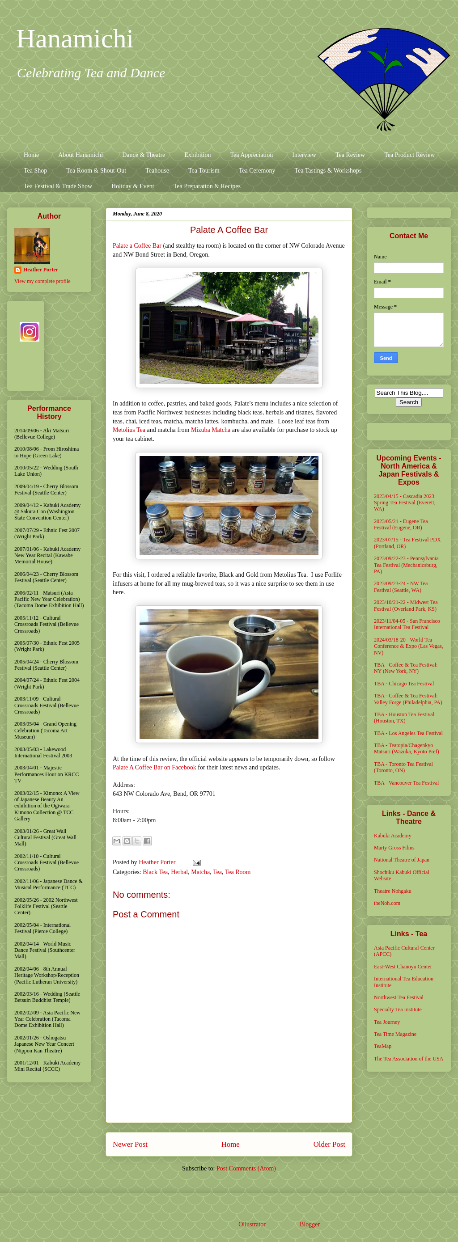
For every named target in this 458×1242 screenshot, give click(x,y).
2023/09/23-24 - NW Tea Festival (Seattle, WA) (401, 586)
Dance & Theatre (143, 155)
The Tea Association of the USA (408, 1059)
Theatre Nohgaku (392, 891)
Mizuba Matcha (210, 430)
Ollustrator (251, 1224)
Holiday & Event (132, 186)
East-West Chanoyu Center (403, 966)
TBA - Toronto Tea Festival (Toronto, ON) (403, 767)
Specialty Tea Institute (398, 1009)
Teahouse (157, 170)
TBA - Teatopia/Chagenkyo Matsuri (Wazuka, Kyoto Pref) (406, 748)
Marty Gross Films (394, 848)
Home (31, 155)
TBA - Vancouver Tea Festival (406, 783)
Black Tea (155, 872)
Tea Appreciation (251, 155)
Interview (304, 155)
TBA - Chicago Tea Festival (404, 683)
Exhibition (197, 155)
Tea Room (238, 872)
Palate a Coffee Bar (137, 245)
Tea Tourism (204, 170)
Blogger (309, 1224)
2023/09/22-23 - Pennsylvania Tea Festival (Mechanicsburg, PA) (406, 565)
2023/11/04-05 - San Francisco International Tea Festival (407, 624)
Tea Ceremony (257, 170)
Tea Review (350, 155)
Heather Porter (158, 862)
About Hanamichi (80, 155)
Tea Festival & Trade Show (58, 186)
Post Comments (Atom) (246, 1168)
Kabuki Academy (392, 835)
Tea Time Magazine (395, 1034)
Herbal (179, 872)
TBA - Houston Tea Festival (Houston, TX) (404, 717)
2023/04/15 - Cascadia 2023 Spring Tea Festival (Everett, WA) (405, 502)
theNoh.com (387, 903)
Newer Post (130, 1144)
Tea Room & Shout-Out (96, 170)
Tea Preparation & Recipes (207, 186)
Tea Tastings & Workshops (327, 170)
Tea (217, 872)
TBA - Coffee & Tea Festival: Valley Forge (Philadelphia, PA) (408, 699)
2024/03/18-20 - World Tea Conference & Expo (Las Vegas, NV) (408, 646)
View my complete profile (42, 281)
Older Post (329, 1144)
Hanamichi (75, 38)
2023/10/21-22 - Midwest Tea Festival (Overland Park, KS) (406, 605)
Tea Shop (35, 170)
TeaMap (382, 1046)
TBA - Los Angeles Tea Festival (408, 733)
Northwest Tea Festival (399, 997)
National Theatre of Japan (401, 860)
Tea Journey (387, 1022)
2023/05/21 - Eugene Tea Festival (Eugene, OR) (401, 524)
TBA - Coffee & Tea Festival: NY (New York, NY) (405, 668)
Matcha (200, 872)
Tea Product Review (409, 155)
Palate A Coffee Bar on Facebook (154, 767)
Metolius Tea (129, 430)
